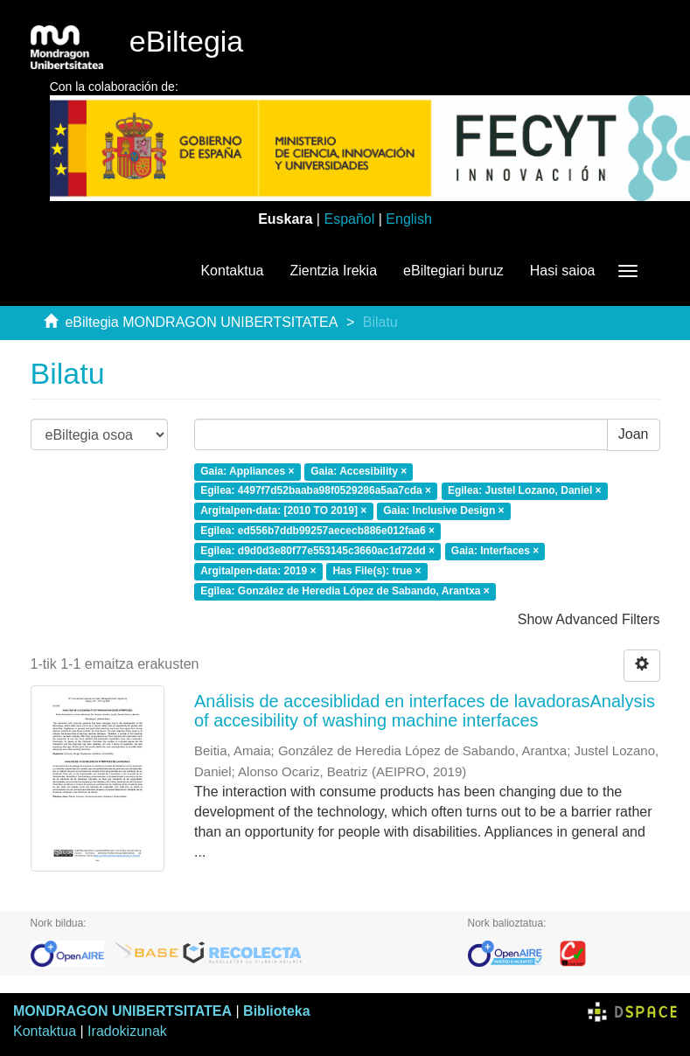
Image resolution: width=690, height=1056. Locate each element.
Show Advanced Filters (589, 619)
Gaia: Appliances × (247, 471)
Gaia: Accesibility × (358, 471)
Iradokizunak (127, 1031)
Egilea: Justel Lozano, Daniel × (525, 491)
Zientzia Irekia (333, 270)
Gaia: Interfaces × (495, 551)
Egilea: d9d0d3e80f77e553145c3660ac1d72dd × (317, 551)
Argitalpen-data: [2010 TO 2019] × (283, 511)
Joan (633, 434)
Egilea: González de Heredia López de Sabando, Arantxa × (345, 591)
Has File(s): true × (376, 571)
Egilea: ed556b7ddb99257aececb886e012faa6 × (317, 531)
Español (349, 219)
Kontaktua (231, 270)
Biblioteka (276, 1011)
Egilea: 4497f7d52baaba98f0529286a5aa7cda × (315, 491)
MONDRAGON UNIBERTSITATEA (122, 1011)
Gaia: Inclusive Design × (443, 511)
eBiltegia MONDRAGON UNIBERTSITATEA (201, 322)
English (408, 219)
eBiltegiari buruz (453, 270)
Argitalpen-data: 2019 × (258, 571)
